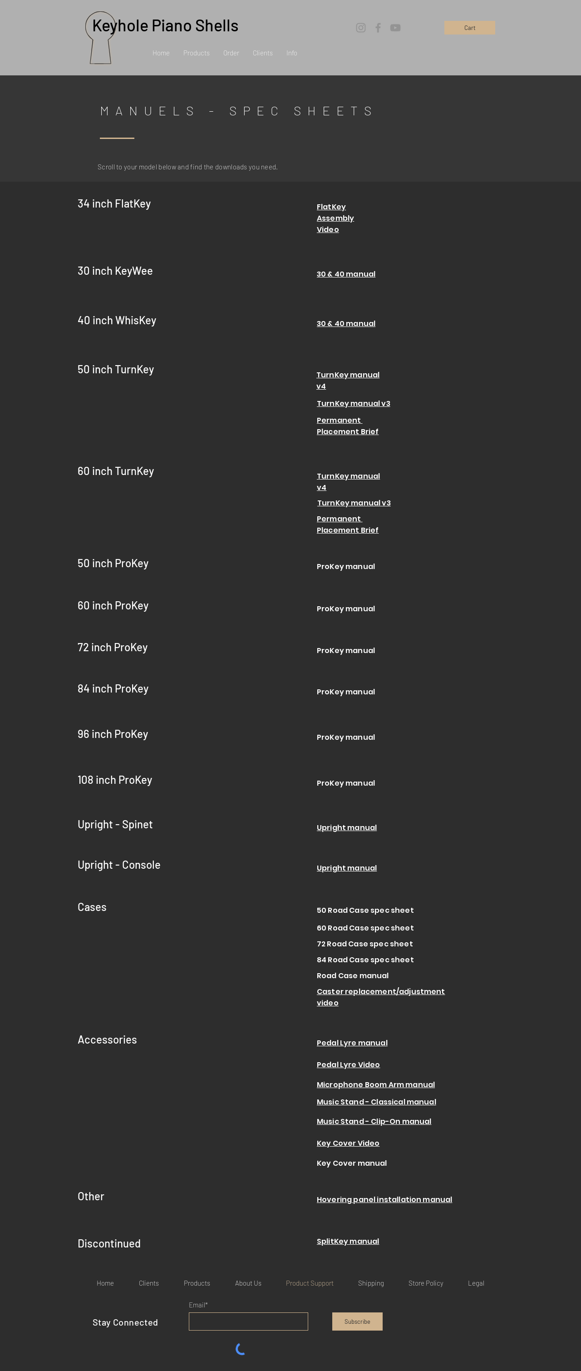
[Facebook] (378, 27)
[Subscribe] (357, 1321)
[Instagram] (361, 27)
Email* (198, 1305)
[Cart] (469, 28)
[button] (197, 53)
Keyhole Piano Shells (165, 25)
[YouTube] (395, 27)
